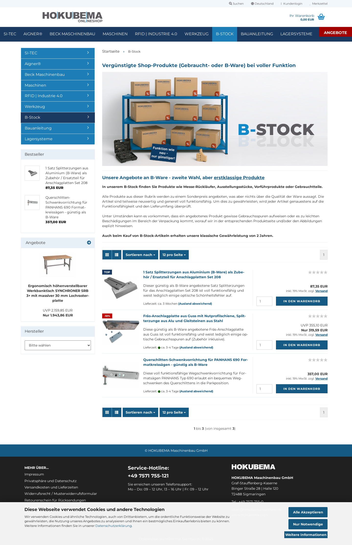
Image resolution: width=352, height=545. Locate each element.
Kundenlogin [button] (291, 3)
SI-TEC (10, 34)
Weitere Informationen (306, 535)
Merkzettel (319, 3)
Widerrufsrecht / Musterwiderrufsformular (60, 493)
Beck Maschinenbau (72, 34)
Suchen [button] (236, 3)
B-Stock (224, 34)
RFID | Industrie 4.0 (156, 34)
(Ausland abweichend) (195, 303)
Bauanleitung (257, 34)
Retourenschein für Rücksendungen (55, 500)
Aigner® (32, 34)
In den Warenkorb (301, 301)
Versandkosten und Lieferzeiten (51, 487)
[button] (262, 3)
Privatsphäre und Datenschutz (50, 481)
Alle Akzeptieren (308, 512)
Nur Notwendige (308, 524)
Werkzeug (197, 34)
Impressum (34, 474)
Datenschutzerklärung (113, 526)
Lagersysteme (296, 34)
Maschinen (115, 34)
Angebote (335, 32)
